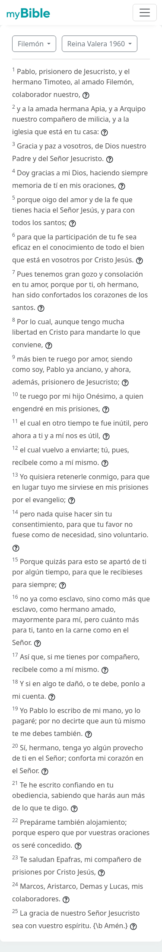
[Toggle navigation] (145, 12)
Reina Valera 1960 (97, 43)
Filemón (31, 43)
